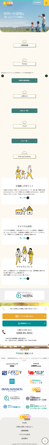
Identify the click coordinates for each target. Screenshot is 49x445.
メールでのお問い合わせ (24, 316)
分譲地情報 (24, 430)
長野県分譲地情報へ (24, 80)
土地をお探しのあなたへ (24, 427)
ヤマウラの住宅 (24, 434)
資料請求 (38, 2)
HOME (24, 423)
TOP (45, 441)
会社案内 (24, 438)
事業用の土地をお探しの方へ (24, 295)
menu (46, 3)
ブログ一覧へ (24, 141)
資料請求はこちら (24, 324)
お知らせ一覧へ (24, 110)
